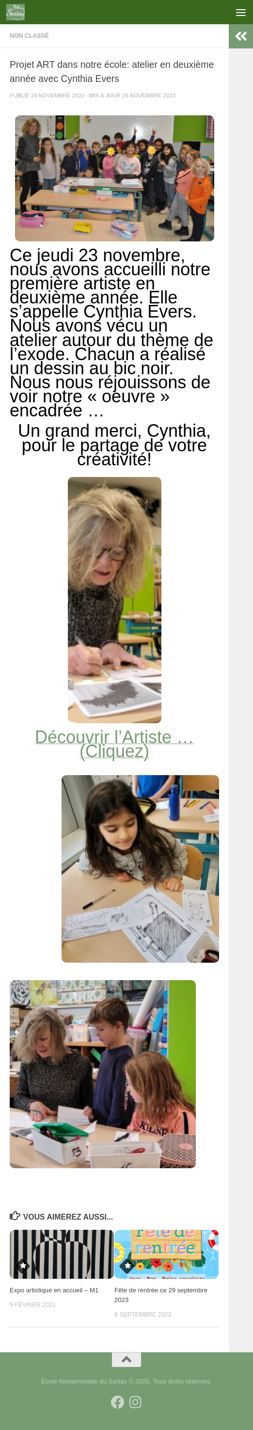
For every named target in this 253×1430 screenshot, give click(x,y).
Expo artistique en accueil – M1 (54, 1290)
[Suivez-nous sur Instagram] (135, 1402)
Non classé (29, 35)
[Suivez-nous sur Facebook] (118, 1402)
